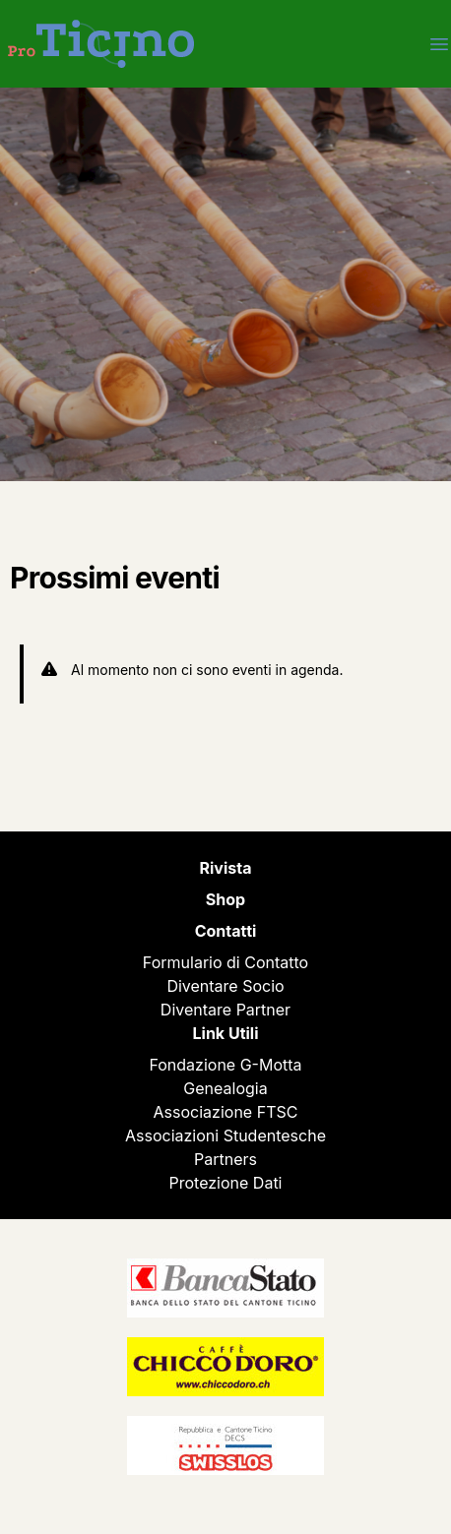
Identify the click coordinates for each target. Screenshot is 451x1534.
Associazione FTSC (226, 1112)
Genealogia (225, 1088)
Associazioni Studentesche (225, 1135)
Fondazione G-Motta (225, 1064)
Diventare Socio (225, 986)
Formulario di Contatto (225, 962)
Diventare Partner (225, 1009)
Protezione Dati (226, 1183)
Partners (225, 1159)
